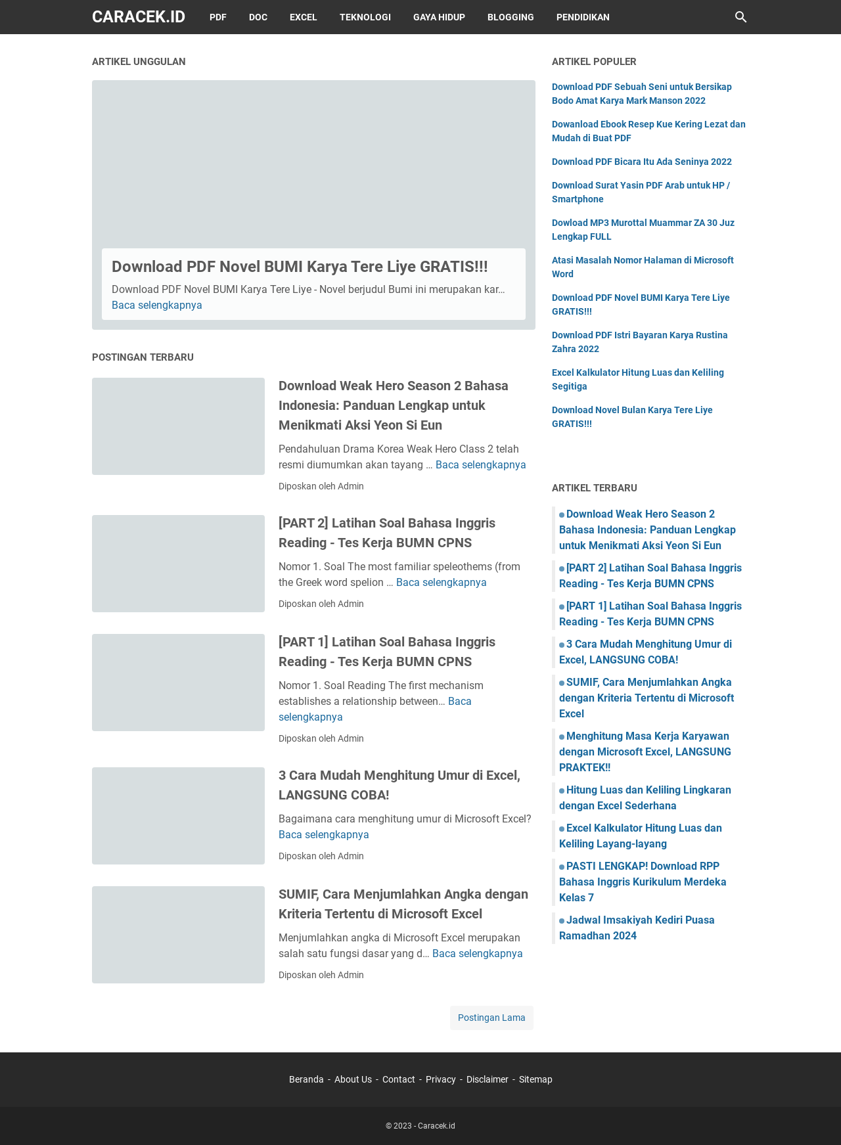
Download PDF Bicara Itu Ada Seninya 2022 (642, 161)
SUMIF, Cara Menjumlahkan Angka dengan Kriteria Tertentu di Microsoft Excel (646, 698)
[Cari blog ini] (741, 17)
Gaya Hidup (439, 17)
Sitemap (536, 1079)
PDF (218, 17)
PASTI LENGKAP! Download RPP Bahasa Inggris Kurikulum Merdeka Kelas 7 (643, 882)
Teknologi (365, 17)
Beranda (306, 1079)
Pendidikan (583, 17)
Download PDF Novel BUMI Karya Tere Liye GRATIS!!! (300, 267)
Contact (398, 1079)
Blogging (511, 17)
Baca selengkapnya (157, 305)
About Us (353, 1079)
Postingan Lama (492, 1017)
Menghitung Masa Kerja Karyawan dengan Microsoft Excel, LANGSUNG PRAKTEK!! (645, 752)
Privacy (441, 1079)
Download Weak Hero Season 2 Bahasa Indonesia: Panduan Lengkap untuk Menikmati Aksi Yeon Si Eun (394, 405)
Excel (303, 17)
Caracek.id (138, 16)
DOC (258, 17)
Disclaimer (487, 1079)
